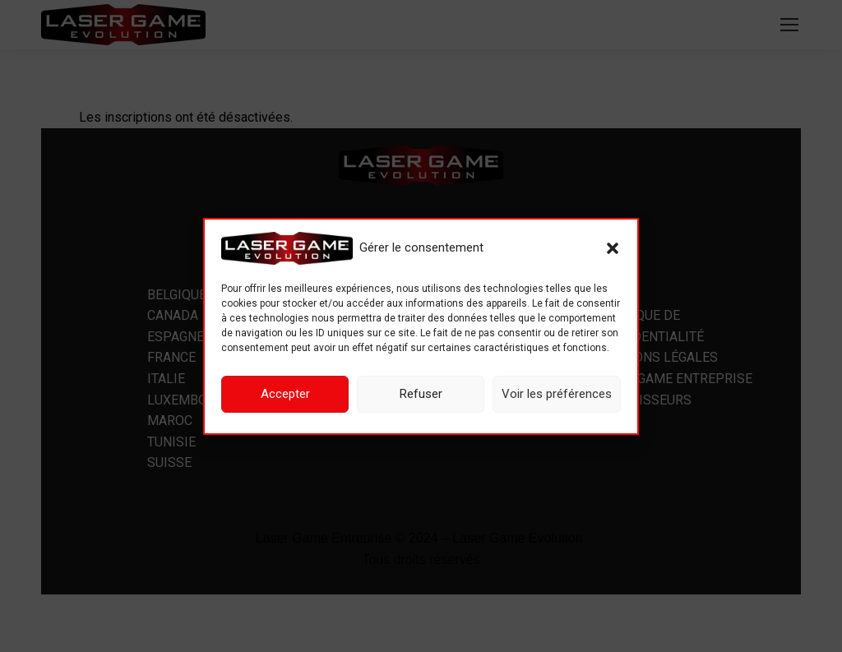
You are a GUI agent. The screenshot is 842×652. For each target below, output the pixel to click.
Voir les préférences (557, 393)
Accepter (285, 393)
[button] (612, 248)
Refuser (421, 393)
